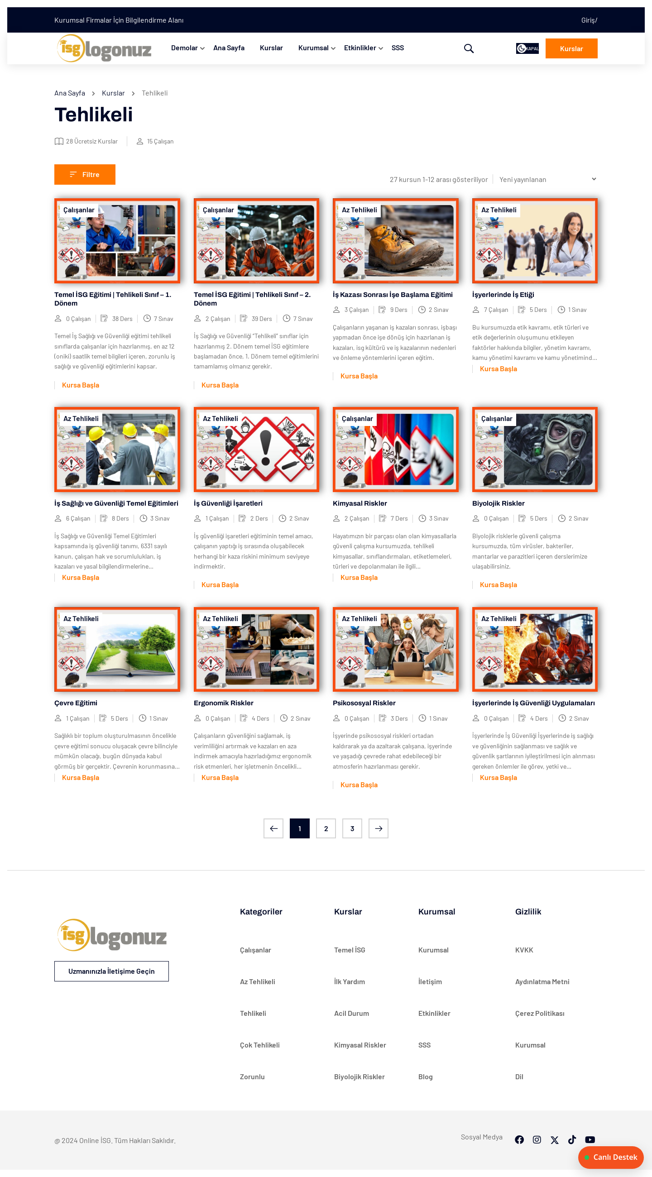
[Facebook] (519, 1126)
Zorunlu (252, 1076)
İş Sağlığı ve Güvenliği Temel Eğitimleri (116, 503)
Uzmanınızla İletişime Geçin (111, 970)
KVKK (524, 949)
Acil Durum (351, 1013)
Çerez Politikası (540, 1013)
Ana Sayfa (228, 47)
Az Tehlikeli (359, 209)
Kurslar (271, 47)
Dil (519, 1076)
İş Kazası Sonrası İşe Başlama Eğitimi (393, 294)
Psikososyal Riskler (364, 703)
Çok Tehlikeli (260, 1044)
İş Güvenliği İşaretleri (228, 503)
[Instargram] (537, 1126)
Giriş (588, 19)
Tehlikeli (253, 1013)
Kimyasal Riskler (360, 503)
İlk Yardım (349, 981)
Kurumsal (313, 47)
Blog (425, 1076)
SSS (398, 47)
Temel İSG (349, 949)
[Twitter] (554, 1126)
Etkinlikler (360, 47)
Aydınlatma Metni (542, 981)
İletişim (430, 981)
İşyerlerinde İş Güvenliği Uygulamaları (533, 703)
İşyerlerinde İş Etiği (503, 294)
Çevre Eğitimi (75, 703)
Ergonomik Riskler (224, 703)
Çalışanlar (79, 209)
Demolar (184, 47)
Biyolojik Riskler (498, 503)
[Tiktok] (572, 1126)
